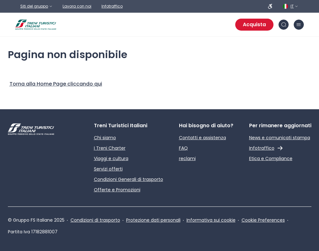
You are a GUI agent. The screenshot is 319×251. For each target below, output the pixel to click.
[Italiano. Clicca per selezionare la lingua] (291, 6)
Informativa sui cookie (211, 220)
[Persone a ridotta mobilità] (270, 6)
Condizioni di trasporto (95, 220)
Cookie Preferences (263, 220)
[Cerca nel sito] (284, 25)
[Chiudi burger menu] (299, 25)
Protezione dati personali (153, 220)
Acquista (254, 24)
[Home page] (35, 24)
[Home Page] (56, 84)
